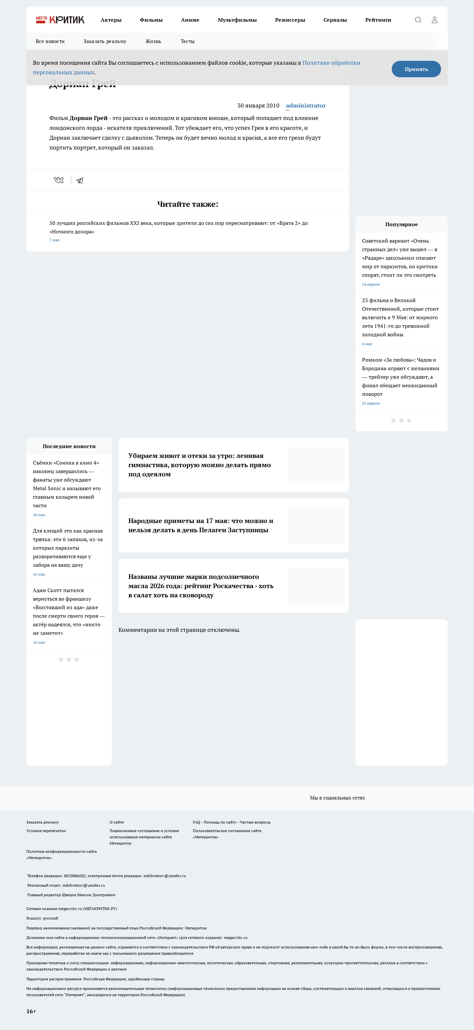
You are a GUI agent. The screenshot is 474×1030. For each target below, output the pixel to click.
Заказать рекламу (105, 41)
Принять (416, 69)
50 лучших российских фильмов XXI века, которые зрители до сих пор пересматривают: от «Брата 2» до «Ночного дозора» (187, 232)
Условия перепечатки (46, 830)
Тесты (188, 41)
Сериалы (335, 19)
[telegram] (82, 180)
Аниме (190, 19)
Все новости (50, 41)
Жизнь (153, 41)
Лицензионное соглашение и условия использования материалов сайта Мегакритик (144, 837)
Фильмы (151, 19)
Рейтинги (378, 19)
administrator (306, 105)
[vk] (59, 180)
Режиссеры (290, 19)
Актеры (111, 19)
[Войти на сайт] (434, 19)
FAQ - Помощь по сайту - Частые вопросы (232, 822)
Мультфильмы (237, 19)
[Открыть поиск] (418, 19)
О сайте (117, 822)
